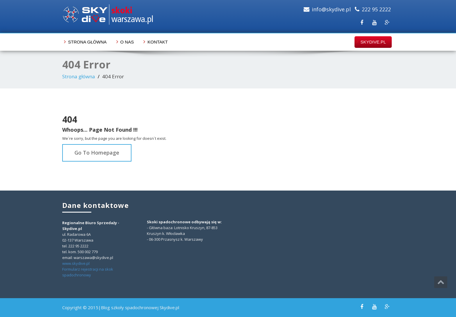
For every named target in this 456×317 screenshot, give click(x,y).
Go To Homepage (96, 152)
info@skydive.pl (331, 9)
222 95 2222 (376, 9)
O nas (127, 41)
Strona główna (87, 41)
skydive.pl (373, 41)
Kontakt (157, 41)
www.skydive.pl (76, 263)
